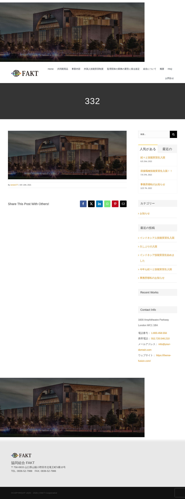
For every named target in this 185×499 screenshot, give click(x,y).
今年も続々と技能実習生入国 (156, 269)
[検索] (173, 134)
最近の (167, 149)
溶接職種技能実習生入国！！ (156, 171)
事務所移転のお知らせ (152, 184)
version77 (14, 185)
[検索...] (154, 134)
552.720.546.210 (160, 338)
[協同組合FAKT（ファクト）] (24, 71)
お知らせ (145, 213)
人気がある (148, 149)
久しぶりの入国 (148, 246)
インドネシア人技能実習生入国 (157, 237)
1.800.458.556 (159, 333)
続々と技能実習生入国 (152, 157)
